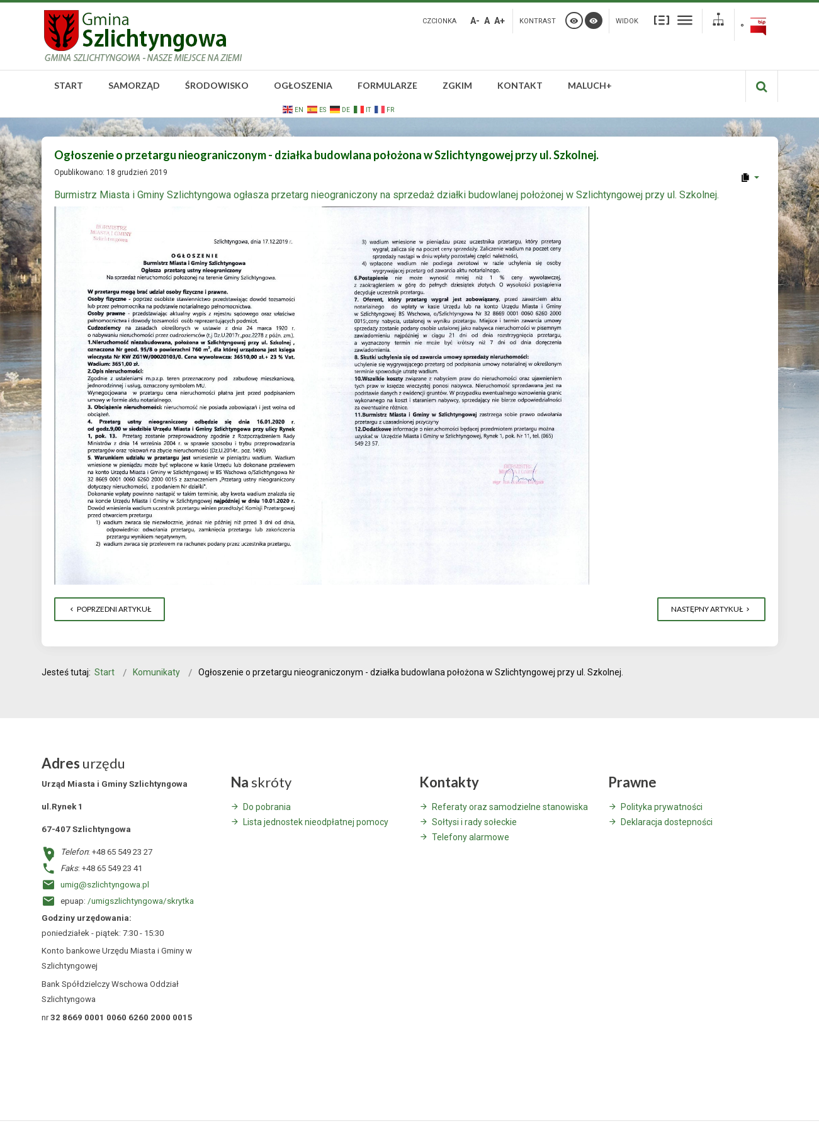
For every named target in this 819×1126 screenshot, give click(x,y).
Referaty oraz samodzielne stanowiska (510, 807)
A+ (499, 21)
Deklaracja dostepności (667, 822)
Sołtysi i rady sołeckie (474, 822)
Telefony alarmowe (470, 837)
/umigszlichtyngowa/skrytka (141, 901)
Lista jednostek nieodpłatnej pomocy (315, 822)
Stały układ (661, 19)
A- (475, 21)
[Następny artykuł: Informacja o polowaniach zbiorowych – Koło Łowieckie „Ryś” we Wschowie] (711, 609)
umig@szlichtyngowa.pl (104, 884)
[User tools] (749, 177)
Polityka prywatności (662, 807)
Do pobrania (267, 807)
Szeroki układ (685, 19)
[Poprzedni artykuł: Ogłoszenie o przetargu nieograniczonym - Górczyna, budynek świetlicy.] (109, 609)
